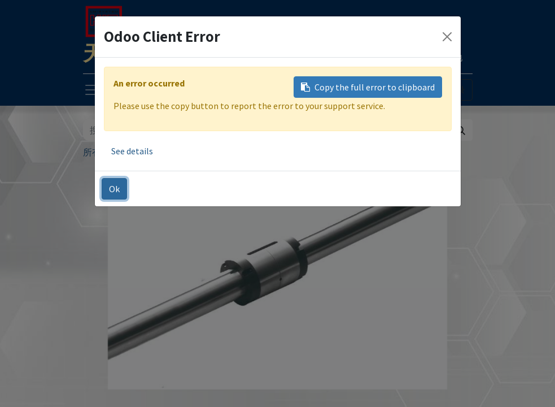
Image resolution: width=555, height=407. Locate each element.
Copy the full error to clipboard (368, 87)
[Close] (447, 37)
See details (132, 151)
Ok (114, 188)
